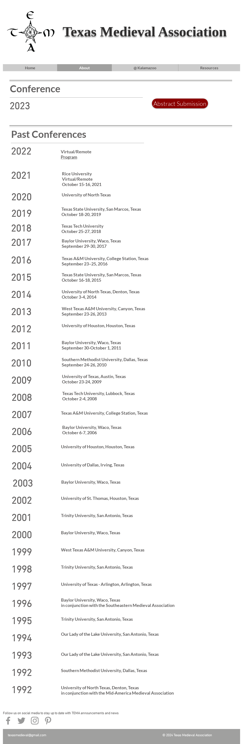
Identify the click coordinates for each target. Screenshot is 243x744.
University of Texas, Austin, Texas (94, 376)
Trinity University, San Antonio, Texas (97, 515)
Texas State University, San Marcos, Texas (101, 274)
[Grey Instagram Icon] (35, 720)
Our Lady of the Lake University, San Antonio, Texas (110, 634)
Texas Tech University (82, 226)
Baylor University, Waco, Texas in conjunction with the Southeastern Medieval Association (118, 602)
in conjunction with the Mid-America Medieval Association (117, 693)
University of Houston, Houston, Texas (98, 325)
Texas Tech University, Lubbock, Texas (98, 393)
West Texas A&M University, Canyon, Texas (103, 308)
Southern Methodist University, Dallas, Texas (105, 359)
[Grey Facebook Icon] (8, 720)
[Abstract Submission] (180, 103)
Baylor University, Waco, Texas (91, 240)
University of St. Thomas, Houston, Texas (100, 498)
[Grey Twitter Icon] (21, 720)
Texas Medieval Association (145, 31)
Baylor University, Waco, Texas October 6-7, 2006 (92, 430)
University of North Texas (86, 194)
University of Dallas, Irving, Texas (92, 464)
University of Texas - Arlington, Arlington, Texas (106, 584)
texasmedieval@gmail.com (27, 735)
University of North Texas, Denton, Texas (101, 291)
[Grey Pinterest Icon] (48, 720)
